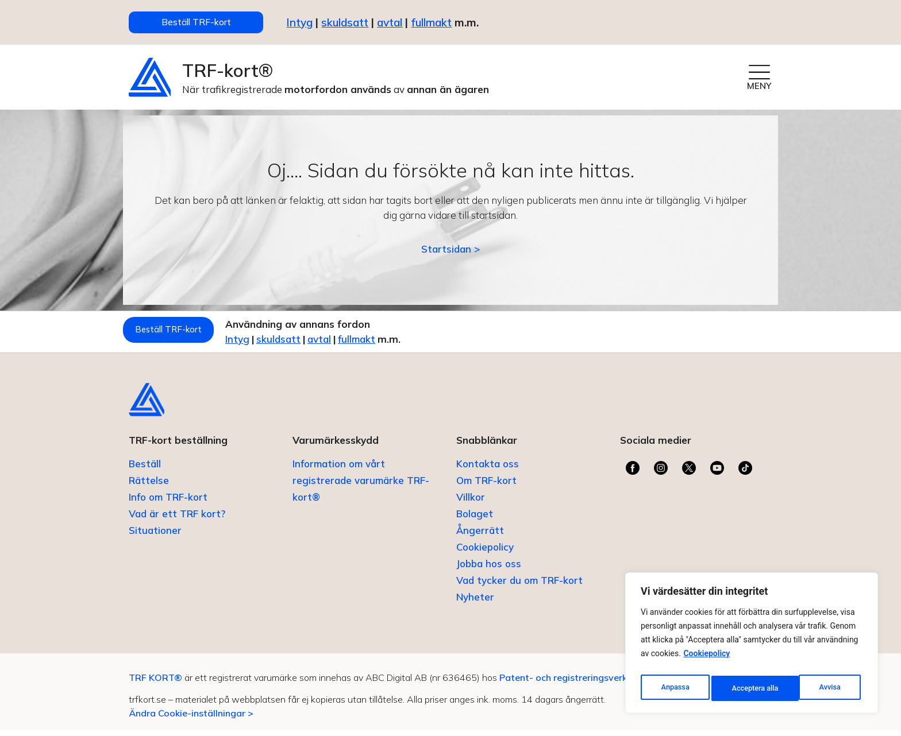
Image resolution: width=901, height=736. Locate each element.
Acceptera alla (819, 688)
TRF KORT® (155, 683)
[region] (751, 646)
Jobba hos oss (488, 569)
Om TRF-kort (486, 486)
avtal (360, 344)
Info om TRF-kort (168, 503)
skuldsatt (344, 24)
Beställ (145, 469)
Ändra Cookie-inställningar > (191, 719)
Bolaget (474, 519)
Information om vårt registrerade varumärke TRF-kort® (360, 486)
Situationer (155, 536)
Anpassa (674, 688)
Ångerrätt (480, 536)
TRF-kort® (227, 74)
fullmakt (431, 24)
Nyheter (475, 602)
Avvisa (741, 688)
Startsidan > (450, 253)
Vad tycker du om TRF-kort (519, 586)
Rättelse (149, 486)
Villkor (470, 503)
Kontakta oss (487, 469)
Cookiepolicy (706, 659)
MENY (759, 89)
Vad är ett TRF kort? (177, 519)
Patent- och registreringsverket (572, 683)
